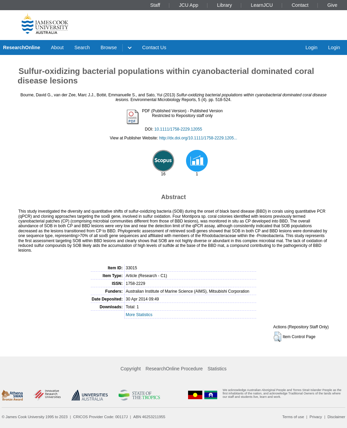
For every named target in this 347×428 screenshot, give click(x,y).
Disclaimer (336, 417)
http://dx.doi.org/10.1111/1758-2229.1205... (198, 138)
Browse (109, 47)
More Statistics (139, 314)
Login (311, 47)
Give (332, 5)
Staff (155, 5)
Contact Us (154, 47)
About (57, 47)
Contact (300, 5)
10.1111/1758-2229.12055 (178, 129)
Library (224, 5)
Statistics (216, 368)
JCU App (188, 5)
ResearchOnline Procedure (174, 368)
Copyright (131, 368)
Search (82, 47)
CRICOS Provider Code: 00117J (100, 417)
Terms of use (293, 417)
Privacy (315, 417)
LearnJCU (262, 5)
